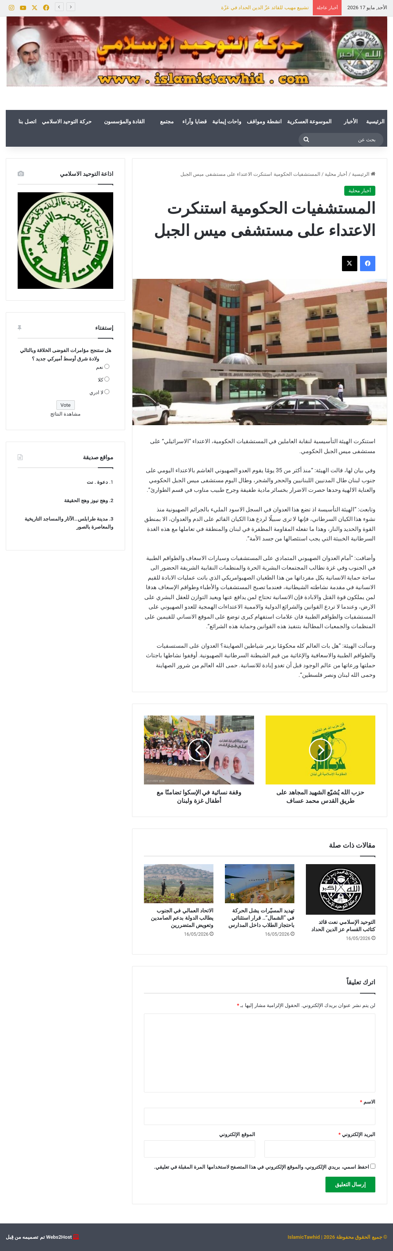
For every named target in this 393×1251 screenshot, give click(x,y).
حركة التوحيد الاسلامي (67, 121)
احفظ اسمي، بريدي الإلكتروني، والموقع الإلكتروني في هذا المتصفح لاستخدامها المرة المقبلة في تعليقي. (261, 1167)
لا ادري (96, 392)
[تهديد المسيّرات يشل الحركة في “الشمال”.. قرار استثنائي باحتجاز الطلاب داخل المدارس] (259, 883)
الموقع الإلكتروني (237, 1134)
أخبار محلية (336, 174)
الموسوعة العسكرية (309, 121)
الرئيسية (375, 121)
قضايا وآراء (194, 121)
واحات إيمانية (226, 121)
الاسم (367, 1102)
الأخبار (351, 121)
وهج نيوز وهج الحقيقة (86, 500)
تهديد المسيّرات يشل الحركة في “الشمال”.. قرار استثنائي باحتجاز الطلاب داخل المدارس (261, 917)
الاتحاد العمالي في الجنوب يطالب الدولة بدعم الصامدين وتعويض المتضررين (182, 917)
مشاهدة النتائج (65, 414)
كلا (100, 380)
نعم (99, 367)
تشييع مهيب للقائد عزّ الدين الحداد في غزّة (265, 7)
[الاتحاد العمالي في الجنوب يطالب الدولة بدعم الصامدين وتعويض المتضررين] (178, 883)
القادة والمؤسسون (124, 121)
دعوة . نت (97, 482)
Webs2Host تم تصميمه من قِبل (39, 1237)
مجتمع (167, 121)
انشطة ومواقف (264, 121)
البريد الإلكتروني (357, 1134)
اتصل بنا (27, 121)
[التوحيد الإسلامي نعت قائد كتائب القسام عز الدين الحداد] (340, 889)
